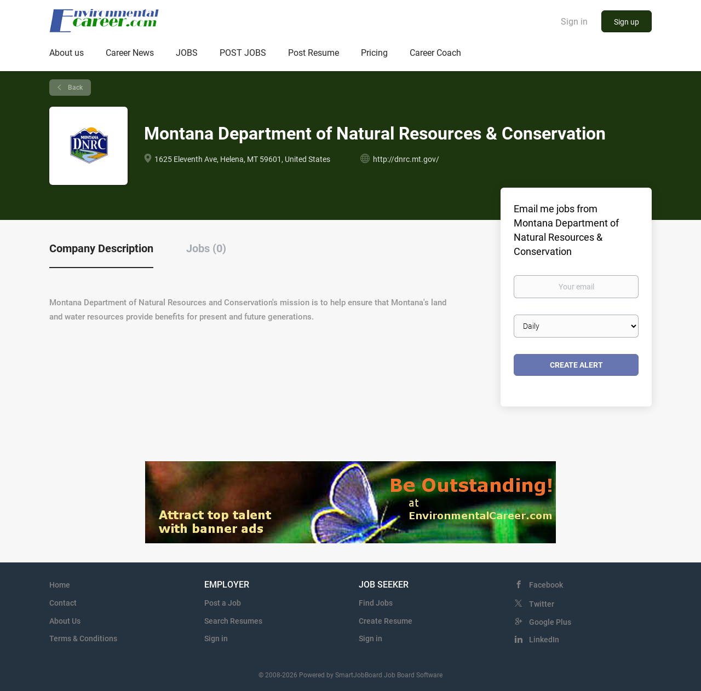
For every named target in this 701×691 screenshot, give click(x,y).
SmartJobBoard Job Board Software (389, 675)
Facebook (546, 584)
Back (74, 87)
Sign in (574, 21)
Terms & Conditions (83, 638)
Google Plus (550, 622)
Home (59, 584)
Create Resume (385, 621)
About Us (65, 621)
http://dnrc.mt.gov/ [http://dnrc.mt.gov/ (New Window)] (406, 159)
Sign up (626, 22)
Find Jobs (376, 603)
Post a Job (222, 603)
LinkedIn (544, 639)
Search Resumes (233, 621)
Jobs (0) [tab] (206, 248)
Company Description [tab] (101, 248)
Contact (63, 603)
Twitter (541, 604)
